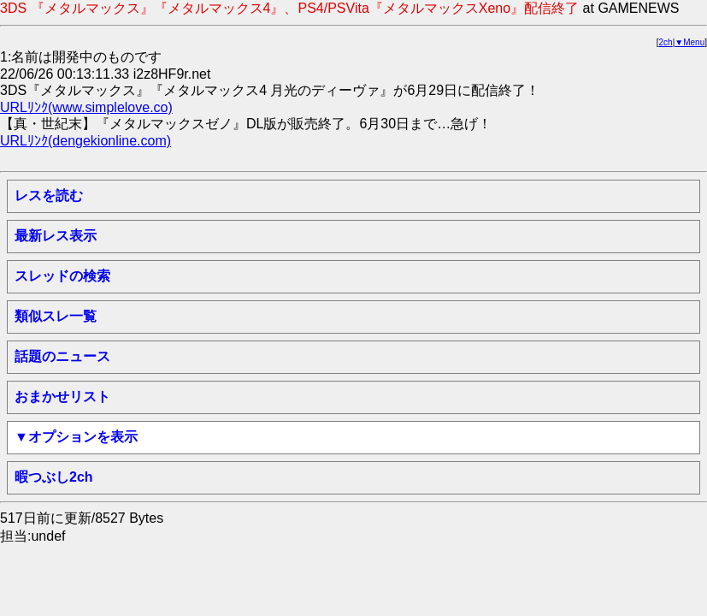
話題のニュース (62, 356)
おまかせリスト (62, 396)
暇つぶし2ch (54, 477)
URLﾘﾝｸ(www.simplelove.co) (86, 107)
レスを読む (49, 195)
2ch (666, 42)
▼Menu (689, 42)
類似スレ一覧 (56, 316)
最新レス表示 (56, 235)
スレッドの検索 (62, 276)
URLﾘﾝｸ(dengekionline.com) (85, 140)
